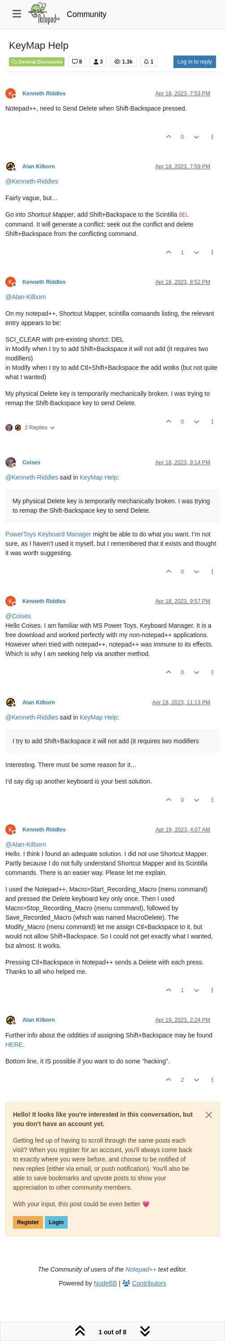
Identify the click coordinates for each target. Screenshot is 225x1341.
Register (28, 1222)
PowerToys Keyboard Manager (48, 534)
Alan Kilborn (38, 166)
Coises (31, 462)
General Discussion (36, 61)
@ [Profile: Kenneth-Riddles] (31, 181)
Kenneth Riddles (44, 93)
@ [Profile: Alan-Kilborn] (25, 296)
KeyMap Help (98, 477)
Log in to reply (194, 62)
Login (56, 1222)
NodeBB (105, 1283)
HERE (14, 1044)
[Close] (209, 1115)
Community (87, 14)
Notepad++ (140, 1269)
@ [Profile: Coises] (18, 616)
